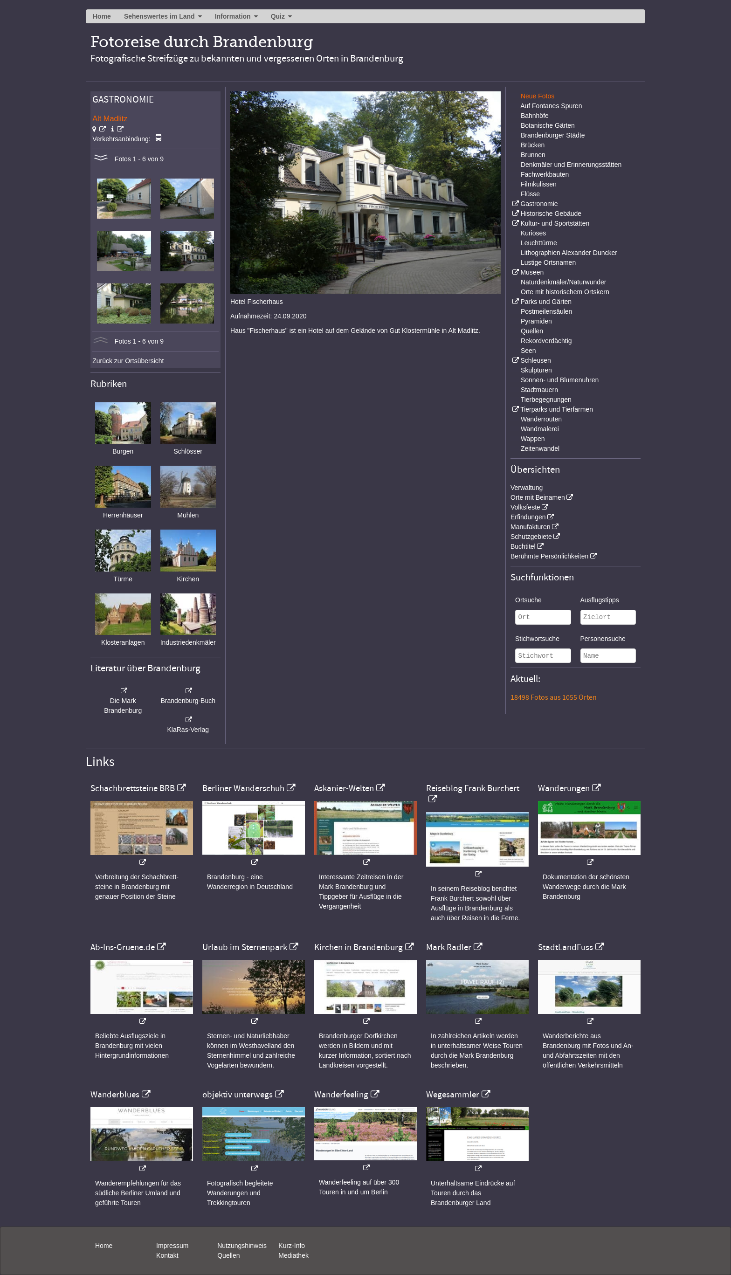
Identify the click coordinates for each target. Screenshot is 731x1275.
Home (102, 16)
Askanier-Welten (344, 788)
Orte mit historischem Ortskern (565, 292)
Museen (532, 272)
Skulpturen (536, 370)
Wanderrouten (541, 419)
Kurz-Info (291, 1245)
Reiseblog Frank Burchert (472, 788)
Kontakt (167, 1255)
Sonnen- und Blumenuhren (560, 380)
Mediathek (293, 1255)
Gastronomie (539, 203)
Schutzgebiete (531, 536)
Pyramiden (536, 321)
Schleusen (535, 360)
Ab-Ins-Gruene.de (122, 947)
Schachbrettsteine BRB (132, 788)
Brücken (533, 145)
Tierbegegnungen (546, 399)
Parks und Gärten (546, 301)
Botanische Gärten (548, 125)
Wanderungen (564, 788)
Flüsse (530, 194)
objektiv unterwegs (237, 1094)
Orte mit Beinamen (537, 497)
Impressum (172, 1245)
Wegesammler (452, 1094)
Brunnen (533, 155)
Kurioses (533, 233)
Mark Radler (448, 947)
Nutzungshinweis (242, 1245)
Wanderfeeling (341, 1094)
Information (233, 16)
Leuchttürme (539, 243)
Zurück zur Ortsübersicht (128, 361)
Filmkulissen (539, 184)
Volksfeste (525, 507)
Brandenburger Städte (553, 135)
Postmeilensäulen (546, 311)
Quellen (532, 331)
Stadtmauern (539, 389)
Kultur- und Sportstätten (554, 223)
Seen (528, 350)
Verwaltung (526, 487)
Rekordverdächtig (546, 341)
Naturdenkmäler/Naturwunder (564, 282)
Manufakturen (530, 527)
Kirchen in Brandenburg (358, 947)
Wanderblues (114, 1094)
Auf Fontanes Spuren (551, 106)
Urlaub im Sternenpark (244, 947)
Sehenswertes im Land (159, 16)
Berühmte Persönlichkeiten (549, 556)
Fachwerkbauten (545, 174)
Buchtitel (523, 546)
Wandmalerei (540, 429)
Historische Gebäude (550, 213)
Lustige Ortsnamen (548, 262)
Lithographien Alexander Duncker (569, 252)
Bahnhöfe (535, 115)
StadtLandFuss (565, 947)
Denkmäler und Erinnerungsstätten (571, 164)
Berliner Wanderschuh (243, 788)
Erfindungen (528, 517)
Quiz (278, 16)
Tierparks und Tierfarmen (556, 409)
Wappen (533, 438)
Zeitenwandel (540, 448)
